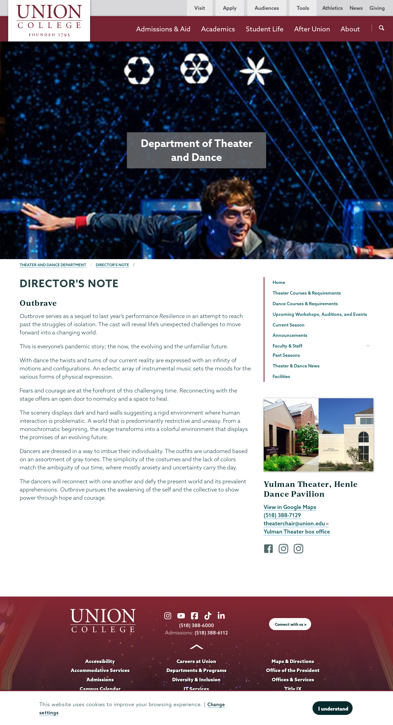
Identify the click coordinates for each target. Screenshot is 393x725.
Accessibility (100, 662)
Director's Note (114, 264)
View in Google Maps (290, 507)
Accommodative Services (100, 672)
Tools (303, 8)
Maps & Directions (293, 662)
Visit (199, 8)
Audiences (267, 8)
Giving (377, 8)
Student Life (265, 29)
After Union (312, 29)
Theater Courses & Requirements (307, 293)
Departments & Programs (196, 672)
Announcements (290, 335)
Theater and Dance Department (54, 264)
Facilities (281, 376)
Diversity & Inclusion (196, 681)
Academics (218, 29)
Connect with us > (291, 625)
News (356, 8)
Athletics (332, 8)
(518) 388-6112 (211, 634)
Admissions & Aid (163, 29)
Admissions (100, 681)
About (350, 29)
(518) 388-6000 (196, 627)
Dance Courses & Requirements (305, 303)
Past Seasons (286, 355)
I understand (333, 708)
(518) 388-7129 (283, 515)
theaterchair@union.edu (296, 524)
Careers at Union (196, 662)
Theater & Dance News (296, 366)
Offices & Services (292, 681)
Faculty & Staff (287, 346)
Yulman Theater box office (297, 532)
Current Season (289, 325)
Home (279, 282)
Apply (230, 8)
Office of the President (293, 672)
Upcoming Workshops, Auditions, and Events (320, 314)
